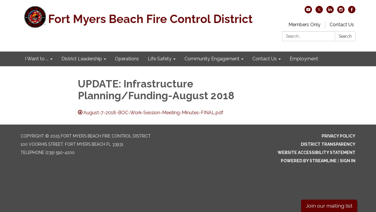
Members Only (304, 24)
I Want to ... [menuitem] (36, 59)
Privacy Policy (338, 136)
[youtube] (308, 11)
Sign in (347, 160)
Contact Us (342, 24)
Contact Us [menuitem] (264, 59)
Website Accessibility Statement (316, 152)
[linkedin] (330, 11)
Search (345, 36)
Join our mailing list (329, 206)
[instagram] (341, 11)
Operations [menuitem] (127, 59)
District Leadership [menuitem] (81, 59)
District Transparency (328, 144)
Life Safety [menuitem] (160, 59)
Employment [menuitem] (304, 59)
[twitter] (319, 11)
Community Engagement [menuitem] (211, 59)
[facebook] (351, 11)
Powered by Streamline (309, 160)
